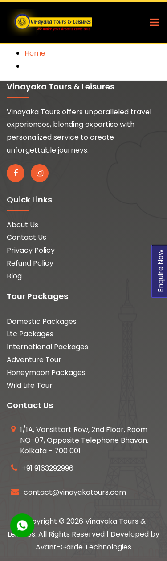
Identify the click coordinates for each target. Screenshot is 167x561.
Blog (14, 276)
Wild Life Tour (30, 385)
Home (34, 53)
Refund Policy (30, 263)
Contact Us (26, 237)
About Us (22, 225)
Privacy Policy (31, 250)
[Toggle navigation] (152, 22)
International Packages (47, 347)
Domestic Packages (42, 321)
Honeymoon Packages (46, 372)
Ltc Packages (30, 334)
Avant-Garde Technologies (83, 547)
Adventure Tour (34, 360)
